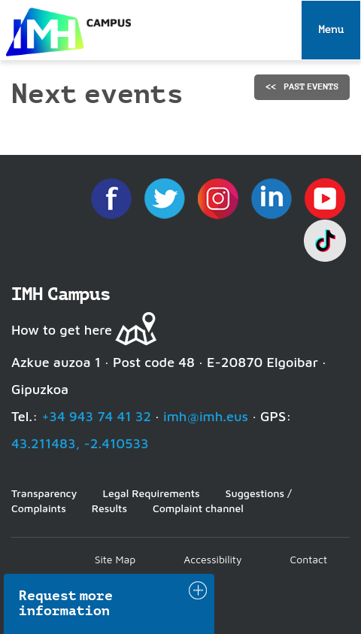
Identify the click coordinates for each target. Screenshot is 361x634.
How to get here (61, 330)
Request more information (66, 603)
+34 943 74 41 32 (96, 416)
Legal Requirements (150, 493)
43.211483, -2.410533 (80, 443)
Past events (311, 86)
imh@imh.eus (205, 416)
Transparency (44, 493)
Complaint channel (198, 508)
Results (109, 508)
